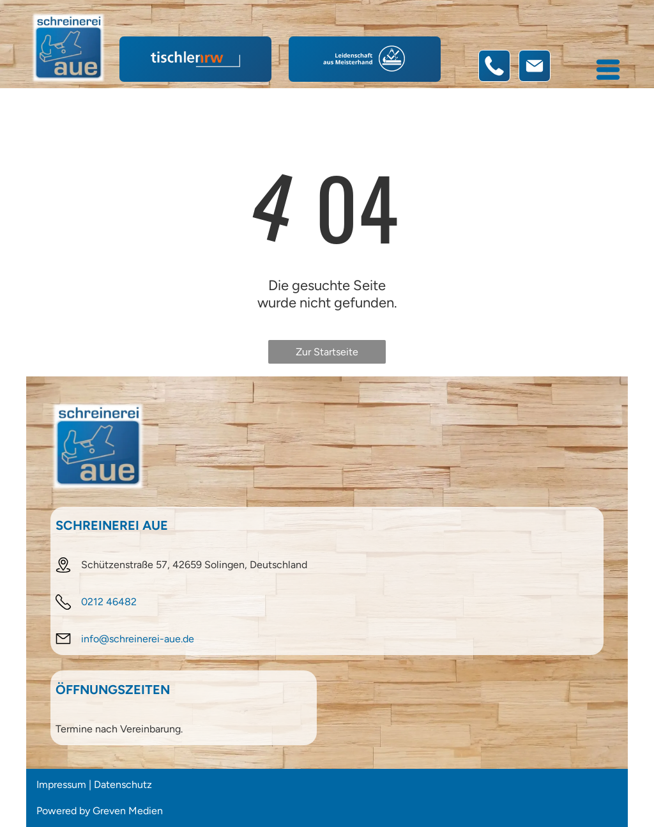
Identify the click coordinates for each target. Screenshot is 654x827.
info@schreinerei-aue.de (137, 639)
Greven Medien (128, 811)
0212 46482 (109, 602)
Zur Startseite (327, 352)
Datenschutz (123, 784)
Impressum (61, 784)
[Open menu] (608, 69)
